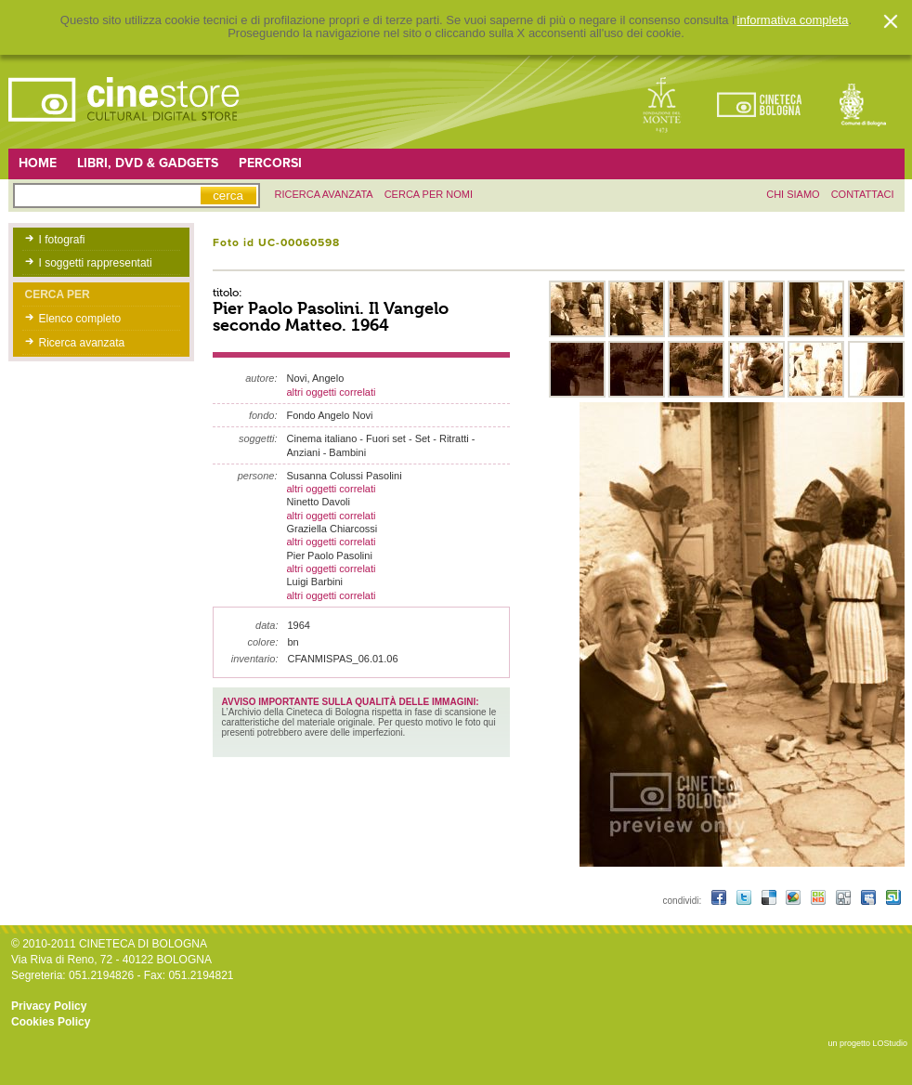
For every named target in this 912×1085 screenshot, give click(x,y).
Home (38, 163)
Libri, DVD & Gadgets (147, 163)
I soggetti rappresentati (95, 262)
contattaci (862, 194)
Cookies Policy (50, 1021)
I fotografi (62, 239)
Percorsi (270, 163)
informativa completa (793, 20)
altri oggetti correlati (331, 392)
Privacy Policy (48, 1006)
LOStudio (889, 1043)
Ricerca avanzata (82, 342)
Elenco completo (80, 318)
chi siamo (792, 194)
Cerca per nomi (428, 194)
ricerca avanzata (324, 194)
